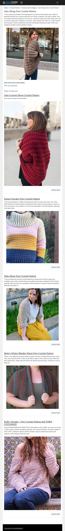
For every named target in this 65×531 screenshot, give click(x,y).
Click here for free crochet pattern (14, 82)
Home (6, 8)
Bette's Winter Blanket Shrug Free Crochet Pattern (28, 353)
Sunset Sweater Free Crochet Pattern (22, 198)
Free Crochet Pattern (12, 85)
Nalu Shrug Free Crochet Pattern (20, 276)
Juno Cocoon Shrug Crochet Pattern (21, 95)
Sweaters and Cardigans (29, 8)
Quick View (56, 190)
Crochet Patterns (15, 8)
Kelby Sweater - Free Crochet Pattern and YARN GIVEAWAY (28, 423)
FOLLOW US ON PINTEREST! (14, 528)
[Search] (57, 2)
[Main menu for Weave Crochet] (21, 2)
